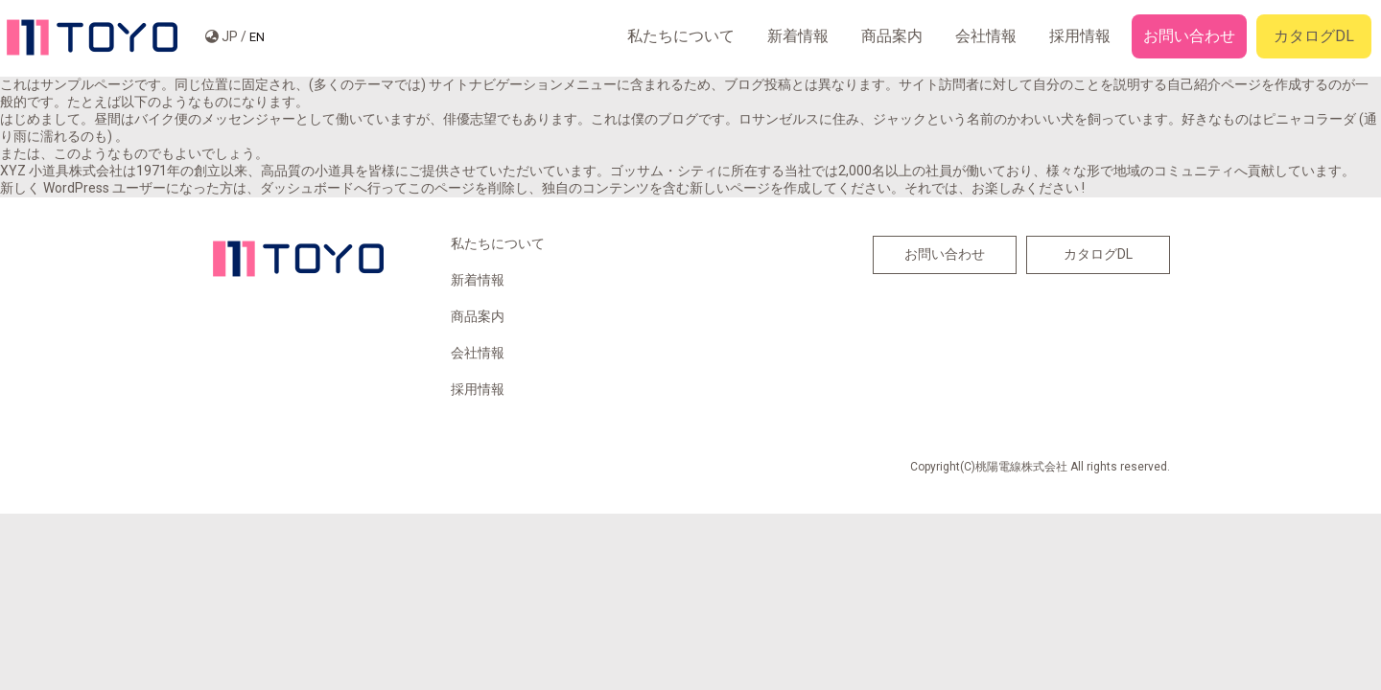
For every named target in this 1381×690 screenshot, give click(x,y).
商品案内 (892, 36)
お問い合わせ (1189, 36)
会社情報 (986, 36)
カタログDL (1314, 36)
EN (257, 37)
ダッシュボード (307, 188)
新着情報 (798, 36)
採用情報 (1080, 36)
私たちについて (681, 36)
